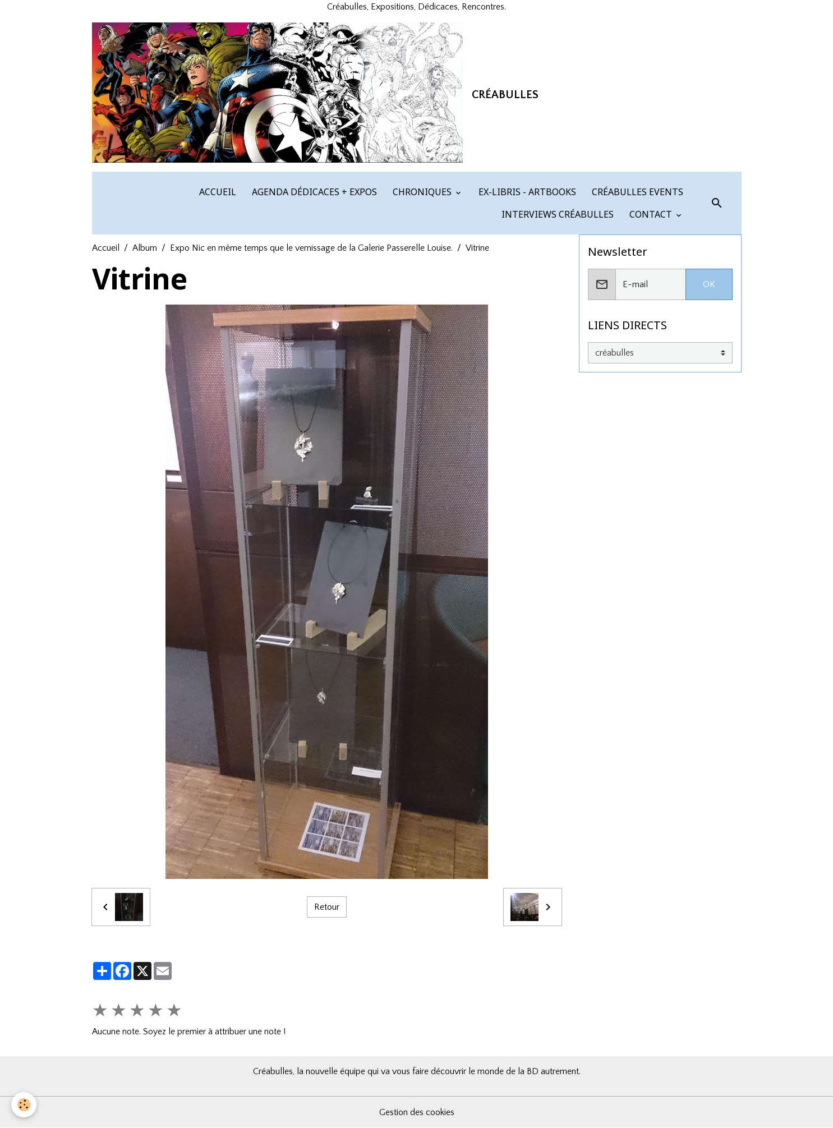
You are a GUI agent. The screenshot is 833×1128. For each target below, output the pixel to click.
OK (709, 284)
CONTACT (650, 214)
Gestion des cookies (416, 1112)
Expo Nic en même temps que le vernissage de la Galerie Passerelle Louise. (311, 248)
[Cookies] (23, 1104)
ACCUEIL (216, 192)
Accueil (105, 248)
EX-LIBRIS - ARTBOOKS (526, 192)
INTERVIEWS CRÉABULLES (556, 214)
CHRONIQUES (422, 192)
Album (144, 248)
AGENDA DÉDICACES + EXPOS (313, 192)
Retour (326, 907)
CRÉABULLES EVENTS (636, 192)
